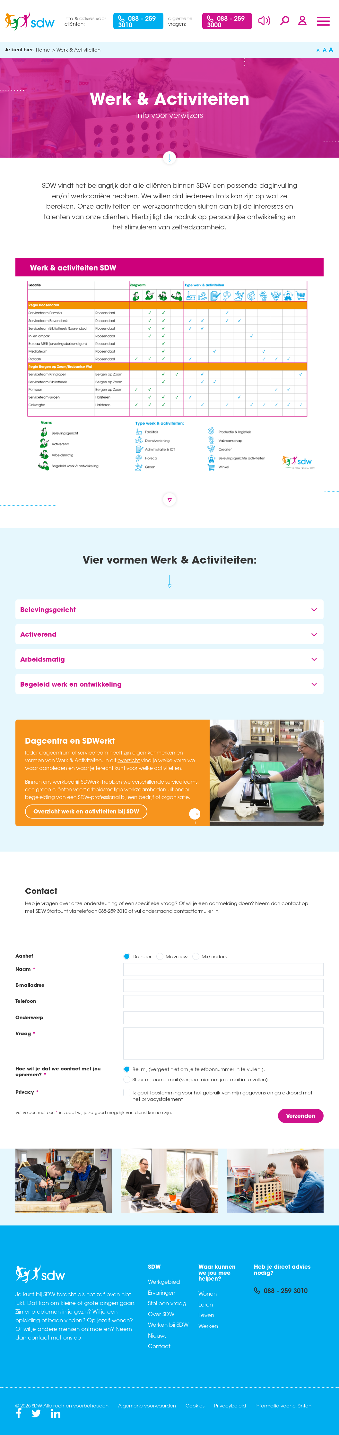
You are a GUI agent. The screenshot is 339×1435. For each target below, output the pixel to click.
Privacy (24, 1092)
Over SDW (161, 1313)
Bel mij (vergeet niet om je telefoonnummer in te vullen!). (199, 1069)
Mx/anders (214, 956)
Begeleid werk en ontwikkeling (71, 684)
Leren (205, 1304)
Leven (206, 1314)
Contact (159, 1345)
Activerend (38, 634)
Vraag (23, 1033)
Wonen (207, 1293)
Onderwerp (29, 1017)
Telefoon (25, 1001)
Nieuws (157, 1335)
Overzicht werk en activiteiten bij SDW (86, 811)
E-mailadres (29, 985)
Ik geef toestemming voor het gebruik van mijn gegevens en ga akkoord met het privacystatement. (222, 1096)
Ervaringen (161, 1292)
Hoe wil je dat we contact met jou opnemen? (58, 1071)
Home (43, 50)
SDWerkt (91, 782)
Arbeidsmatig (42, 659)
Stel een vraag (167, 1303)
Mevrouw (176, 956)
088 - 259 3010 (137, 21)
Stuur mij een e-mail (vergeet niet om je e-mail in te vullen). (201, 1079)
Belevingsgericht (48, 609)
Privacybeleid (230, 1405)
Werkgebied (164, 1281)
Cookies (195, 1405)
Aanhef (24, 956)
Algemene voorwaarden (147, 1405)
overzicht (128, 760)
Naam (23, 969)
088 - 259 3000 (226, 21)
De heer (142, 956)
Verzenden (300, 1115)
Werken (208, 1325)
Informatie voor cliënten (283, 1405)
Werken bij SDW (168, 1324)
